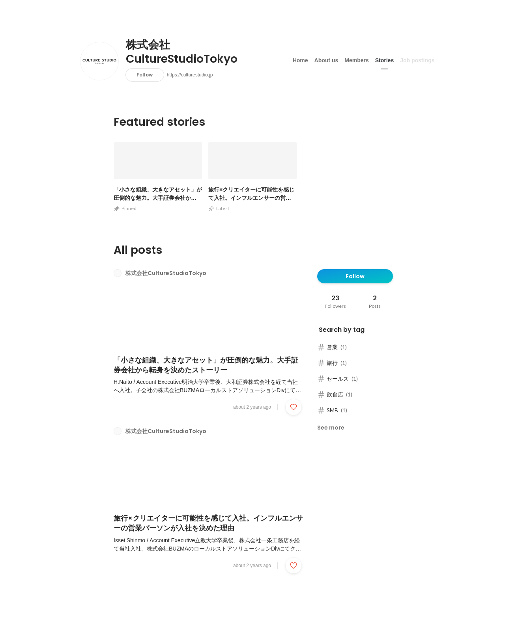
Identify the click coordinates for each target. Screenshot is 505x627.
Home (300, 59)
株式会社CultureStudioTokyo (182, 52)
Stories (384, 59)
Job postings (417, 59)
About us (326, 59)
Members (356, 59)
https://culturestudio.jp (190, 75)
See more (330, 428)
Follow (145, 74)
